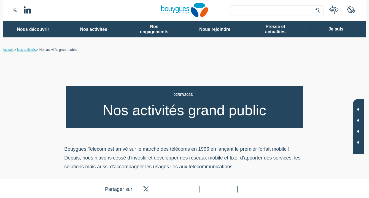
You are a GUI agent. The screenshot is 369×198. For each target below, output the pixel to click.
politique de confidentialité (218, 156)
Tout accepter (207, 169)
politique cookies (255, 156)
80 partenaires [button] (146, 65)
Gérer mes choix (167, 169)
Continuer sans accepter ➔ (264, 30)
